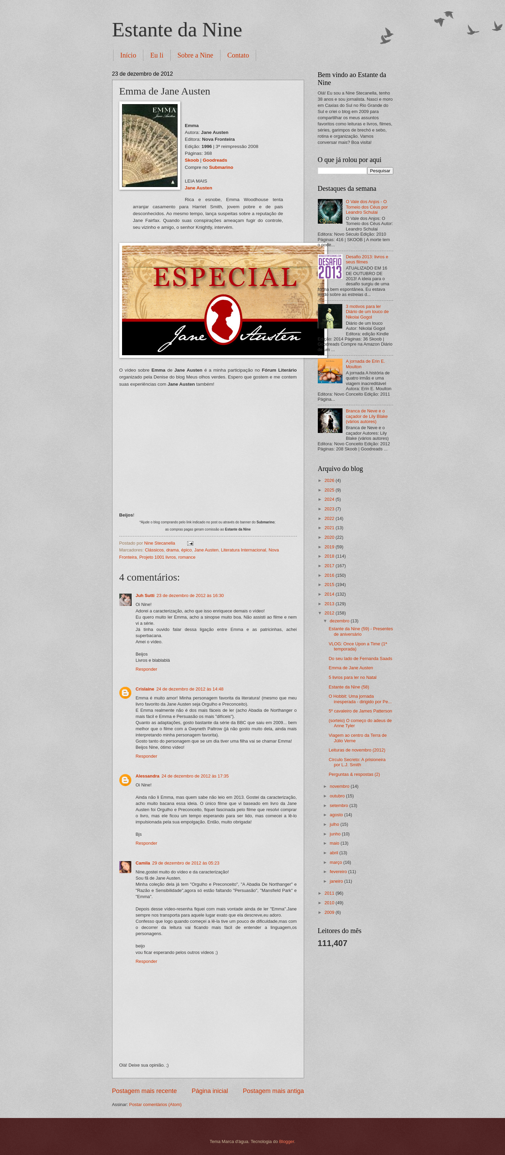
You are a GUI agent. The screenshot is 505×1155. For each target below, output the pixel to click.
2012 (329, 613)
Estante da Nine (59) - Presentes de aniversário (361, 631)
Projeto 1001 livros (157, 557)
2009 (329, 912)
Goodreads (215, 160)
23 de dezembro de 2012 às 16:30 (190, 595)
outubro (338, 795)
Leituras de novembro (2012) (357, 750)
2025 (329, 490)
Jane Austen (198, 187)
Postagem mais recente (144, 1091)
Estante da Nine (177, 29)
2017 (329, 565)
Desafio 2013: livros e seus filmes (367, 259)
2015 (329, 584)
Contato (238, 55)
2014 (329, 594)
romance (186, 557)
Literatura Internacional (243, 549)
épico (186, 549)
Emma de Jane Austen (351, 667)
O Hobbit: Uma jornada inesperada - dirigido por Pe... (360, 699)
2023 (329, 508)
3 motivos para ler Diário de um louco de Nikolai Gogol (367, 312)
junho (336, 833)
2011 (329, 893)
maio (335, 843)
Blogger (286, 1141)
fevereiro (339, 871)
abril (334, 852)
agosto (337, 814)
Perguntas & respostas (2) (354, 774)
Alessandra (147, 776)
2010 (329, 902)
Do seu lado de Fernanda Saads (360, 658)
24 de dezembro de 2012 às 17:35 (195, 776)
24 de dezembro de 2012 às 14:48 (190, 689)
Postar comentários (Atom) (155, 1104)
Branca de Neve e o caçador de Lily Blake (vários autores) (367, 416)
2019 (329, 546)
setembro (339, 805)
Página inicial (210, 1091)
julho (335, 824)
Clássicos (154, 549)
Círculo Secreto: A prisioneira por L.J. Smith (357, 762)
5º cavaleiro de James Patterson (360, 710)
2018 (329, 556)
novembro (340, 786)
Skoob (192, 160)
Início (128, 55)
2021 (329, 527)
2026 (329, 480)
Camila (143, 863)
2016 (329, 575)
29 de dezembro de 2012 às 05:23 (185, 863)
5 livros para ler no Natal (353, 677)
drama (172, 549)
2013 (329, 603)
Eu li (156, 55)
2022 (329, 518)
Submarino (221, 167)
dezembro (340, 620)
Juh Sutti (145, 595)
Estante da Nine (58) (349, 687)
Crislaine (145, 689)
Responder (146, 669)
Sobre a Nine (195, 55)
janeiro (337, 881)
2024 (329, 499)
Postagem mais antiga (273, 1091)
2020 (329, 537)
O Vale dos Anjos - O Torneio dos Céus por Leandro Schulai (367, 207)
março (336, 862)
